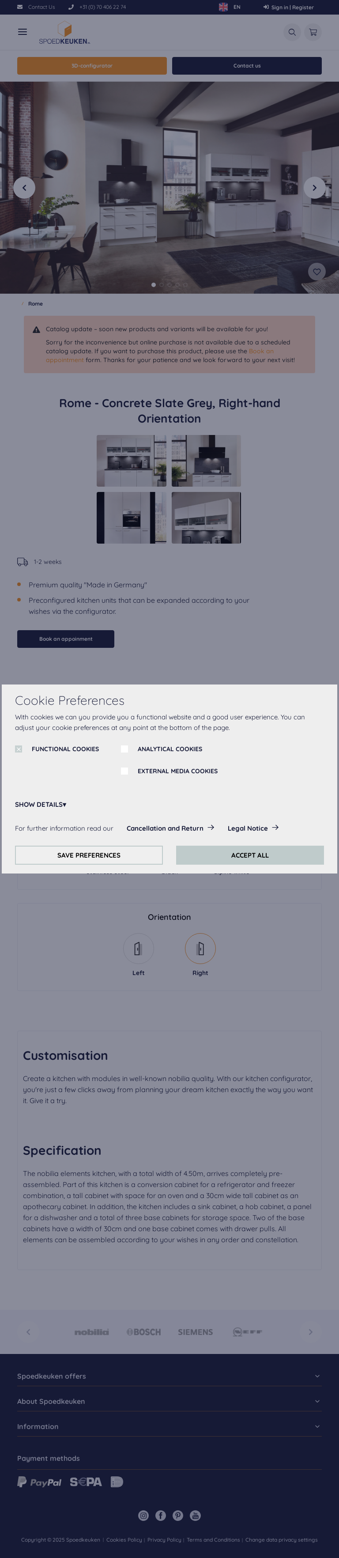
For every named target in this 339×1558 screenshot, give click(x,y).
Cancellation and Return (165, 828)
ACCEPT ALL (250, 855)
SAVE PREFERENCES (89, 855)
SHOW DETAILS (39, 804)
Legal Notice (248, 828)
